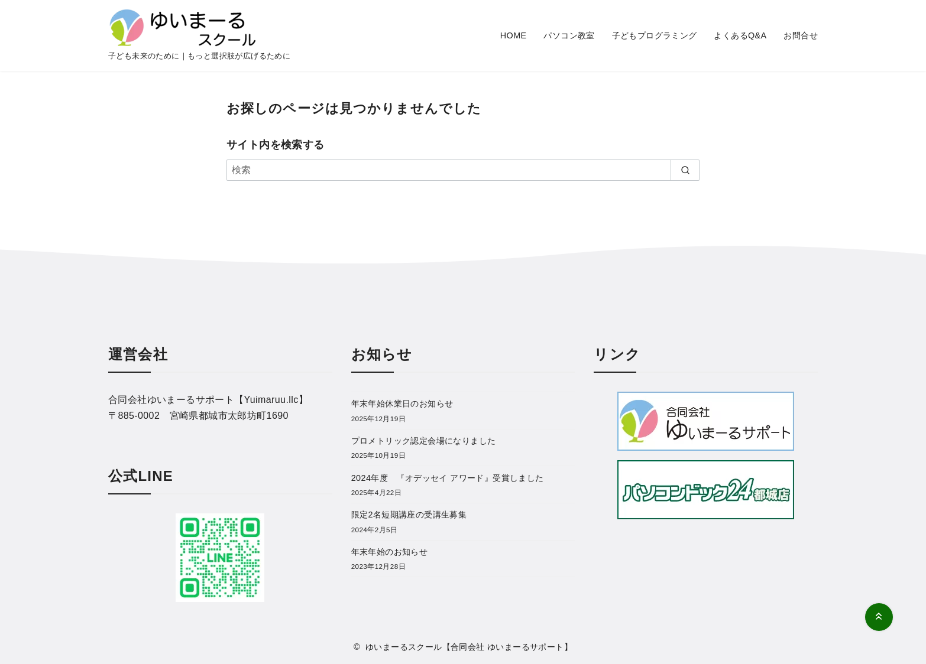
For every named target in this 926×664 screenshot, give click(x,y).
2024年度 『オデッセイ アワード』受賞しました (447, 478)
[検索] (463, 170)
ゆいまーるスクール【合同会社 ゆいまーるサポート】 (468, 647)
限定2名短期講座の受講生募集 (409, 514)
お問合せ (800, 35)
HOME (513, 35)
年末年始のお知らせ (389, 551)
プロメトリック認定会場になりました (423, 440)
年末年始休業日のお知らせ (402, 403)
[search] (685, 170)
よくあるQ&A (740, 35)
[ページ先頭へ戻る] (879, 617)
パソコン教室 (568, 35)
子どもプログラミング (654, 35)
